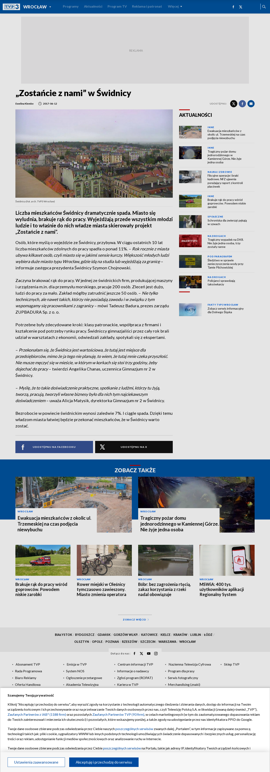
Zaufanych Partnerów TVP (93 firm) (118, 714)
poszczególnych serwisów (134, 729)
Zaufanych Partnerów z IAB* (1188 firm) (37, 714)
